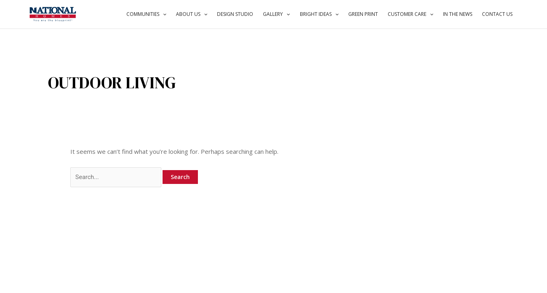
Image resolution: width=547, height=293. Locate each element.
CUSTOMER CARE (410, 14)
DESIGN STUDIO (235, 14)
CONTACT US (497, 14)
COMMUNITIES (146, 14)
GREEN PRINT (363, 14)
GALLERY (276, 14)
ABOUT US (191, 14)
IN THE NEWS (457, 14)
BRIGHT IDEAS (319, 14)
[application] (162, 14)
